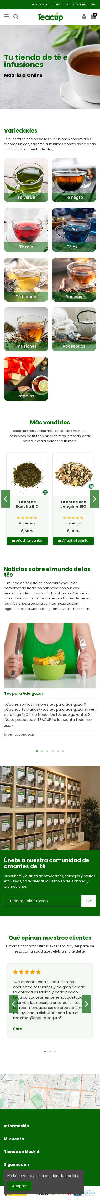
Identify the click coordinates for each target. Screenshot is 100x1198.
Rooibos (74, 297)
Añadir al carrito (27, 540)
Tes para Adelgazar (23, 693)
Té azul (74, 247)
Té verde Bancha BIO (27, 504)
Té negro (74, 197)
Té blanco (26, 297)
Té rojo (26, 247)
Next (94, 499)
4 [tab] (52, 751)
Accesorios (74, 346)
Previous (5, 499)
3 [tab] (47, 751)
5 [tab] (58, 751)
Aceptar (19, 1186)
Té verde (26, 197)
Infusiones (26, 346)
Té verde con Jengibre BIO (73, 504)
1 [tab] (37, 751)
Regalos (26, 396)
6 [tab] (63, 751)
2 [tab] (42, 751)
